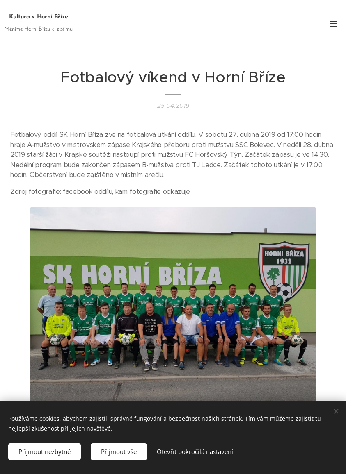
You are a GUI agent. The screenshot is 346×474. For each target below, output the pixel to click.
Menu (333, 23)
